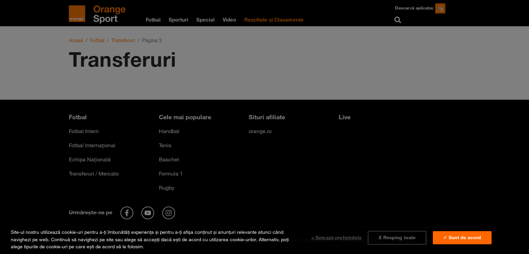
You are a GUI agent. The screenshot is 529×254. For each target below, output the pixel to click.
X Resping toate (397, 237)
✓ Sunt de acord (462, 237)
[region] (264, 238)
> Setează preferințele (336, 237)
